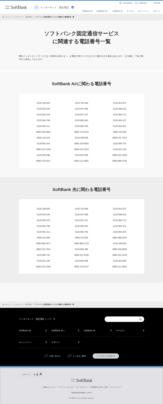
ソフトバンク (81, 380)
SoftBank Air (25, 330)
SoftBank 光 (89, 330)
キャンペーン (25, 342)
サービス (120, 330)
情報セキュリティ (49, 387)
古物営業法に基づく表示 (99, 387)
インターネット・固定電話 (22, 17)
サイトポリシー (82, 387)
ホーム (7, 17)
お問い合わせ (54, 356)
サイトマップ (115, 387)
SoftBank (16, 7)
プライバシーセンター (66, 387)
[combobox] (121, 319)
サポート (55, 342)
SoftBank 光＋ (58, 330)
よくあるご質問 (79, 356)
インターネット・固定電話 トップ (35, 318)
